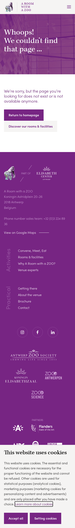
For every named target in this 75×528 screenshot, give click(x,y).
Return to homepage (24, 115)
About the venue (30, 294)
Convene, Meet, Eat (32, 250)
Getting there (27, 288)
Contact (23, 307)
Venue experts (28, 270)
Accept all (16, 518)
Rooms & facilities (30, 257)
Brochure (24, 301)
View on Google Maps (20, 232)
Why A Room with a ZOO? (36, 263)
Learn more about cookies (34, 504)
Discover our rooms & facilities (31, 126)
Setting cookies (45, 518)
